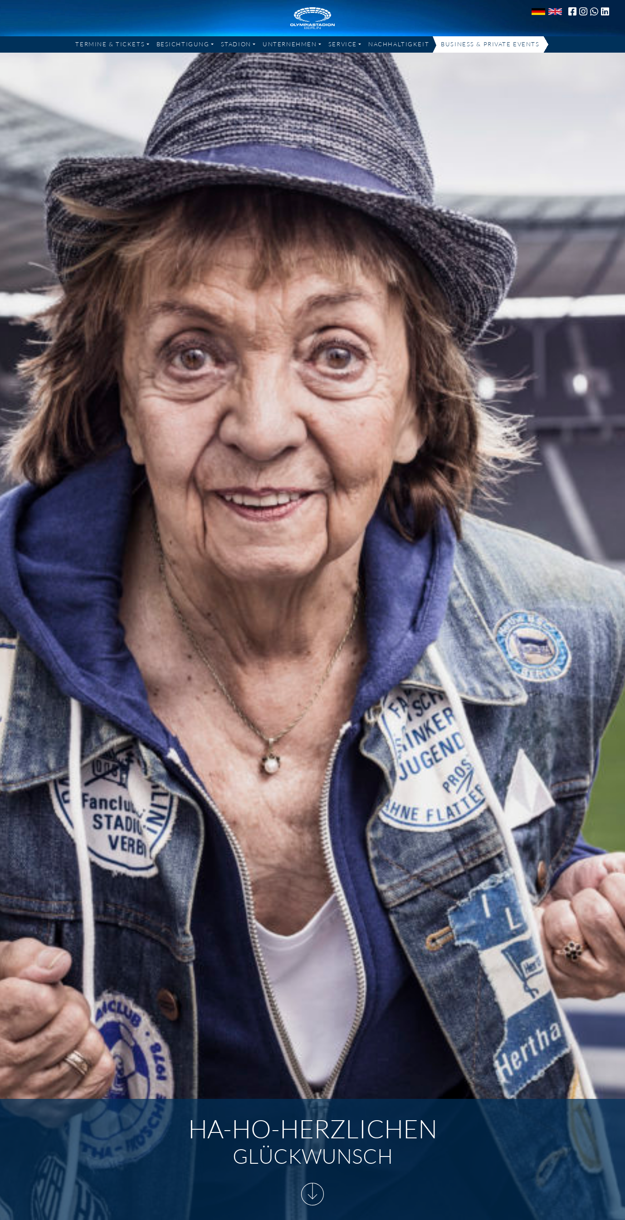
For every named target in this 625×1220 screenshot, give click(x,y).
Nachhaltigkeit (398, 44)
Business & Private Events (490, 44)
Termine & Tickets (110, 44)
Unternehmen (290, 44)
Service (342, 44)
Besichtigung (183, 44)
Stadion (236, 44)
